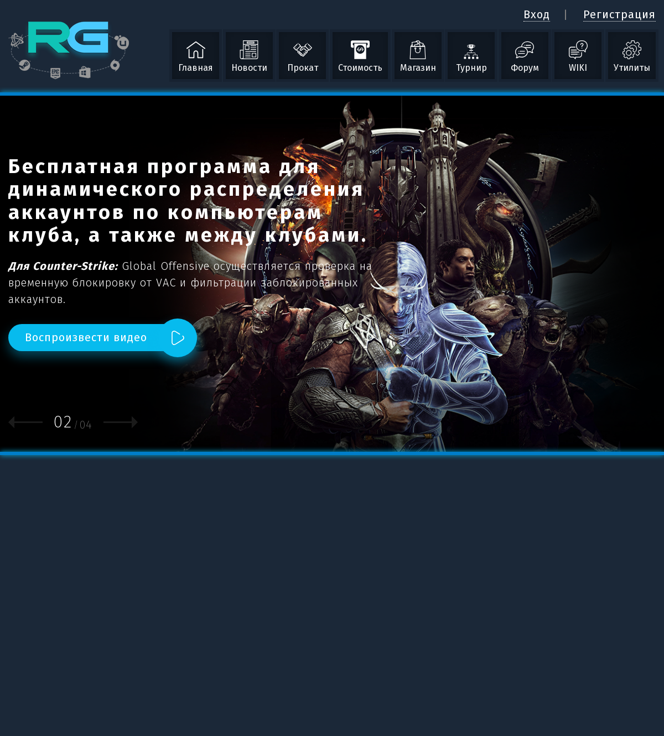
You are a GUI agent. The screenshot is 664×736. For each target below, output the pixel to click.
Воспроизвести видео (86, 337)
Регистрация (619, 14)
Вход (536, 14)
